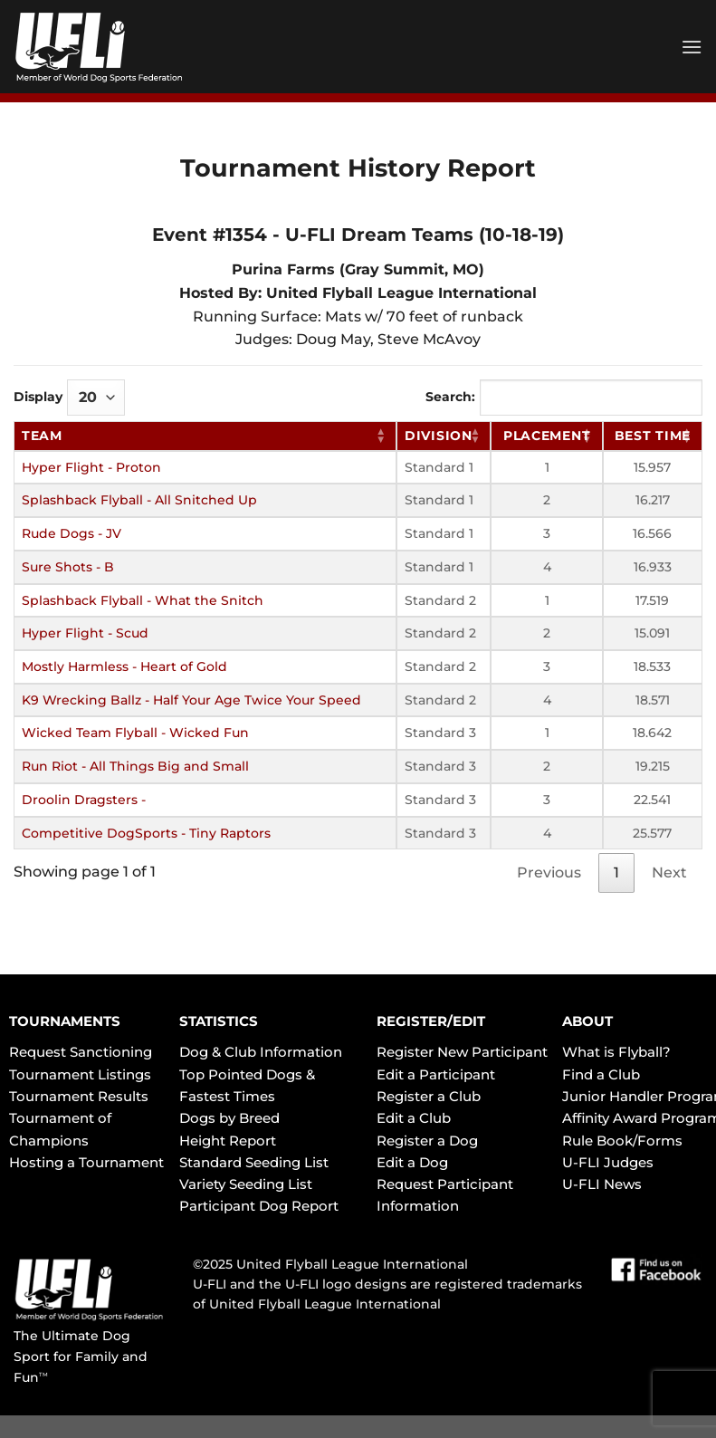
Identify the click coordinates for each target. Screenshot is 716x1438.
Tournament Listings (80, 1074)
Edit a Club (414, 1117)
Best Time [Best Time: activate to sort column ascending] (653, 435)
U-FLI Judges (608, 1162)
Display (69, 397)
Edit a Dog (412, 1162)
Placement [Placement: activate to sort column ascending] (546, 435)
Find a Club (601, 1074)
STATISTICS (218, 1021)
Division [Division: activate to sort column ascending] (439, 435)
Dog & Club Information (260, 1051)
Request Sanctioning (80, 1051)
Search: (563, 397)
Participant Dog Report (259, 1205)
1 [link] (616, 872)
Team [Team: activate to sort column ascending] (42, 435)
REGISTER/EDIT (431, 1021)
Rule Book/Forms (622, 1140)
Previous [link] (549, 872)
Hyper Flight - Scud (85, 633)
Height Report (227, 1140)
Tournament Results (78, 1096)
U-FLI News (602, 1184)
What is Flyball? (616, 1051)
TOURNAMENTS (64, 1021)
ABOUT (587, 1021)
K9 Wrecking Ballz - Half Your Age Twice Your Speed (191, 700)
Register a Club (429, 1096)
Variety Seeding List (245, 1184)
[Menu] (691, 46)
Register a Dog (427, 1140)
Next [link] (669, 872)
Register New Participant (462, 1051)
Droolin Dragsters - (84, 799)
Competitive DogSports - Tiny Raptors (146, 833)
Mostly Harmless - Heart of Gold (124, 666)
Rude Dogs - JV (71, 533)
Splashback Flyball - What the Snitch (142, 600)
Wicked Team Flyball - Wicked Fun (135, 732)
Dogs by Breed (229, 1117)
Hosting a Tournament (86, 1162)
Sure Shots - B (68, 567)
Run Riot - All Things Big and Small (135, 766)
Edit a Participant (436, 1074)
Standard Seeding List (254, 1162)
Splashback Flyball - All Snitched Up (139, 500)
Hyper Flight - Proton (91, 467)
